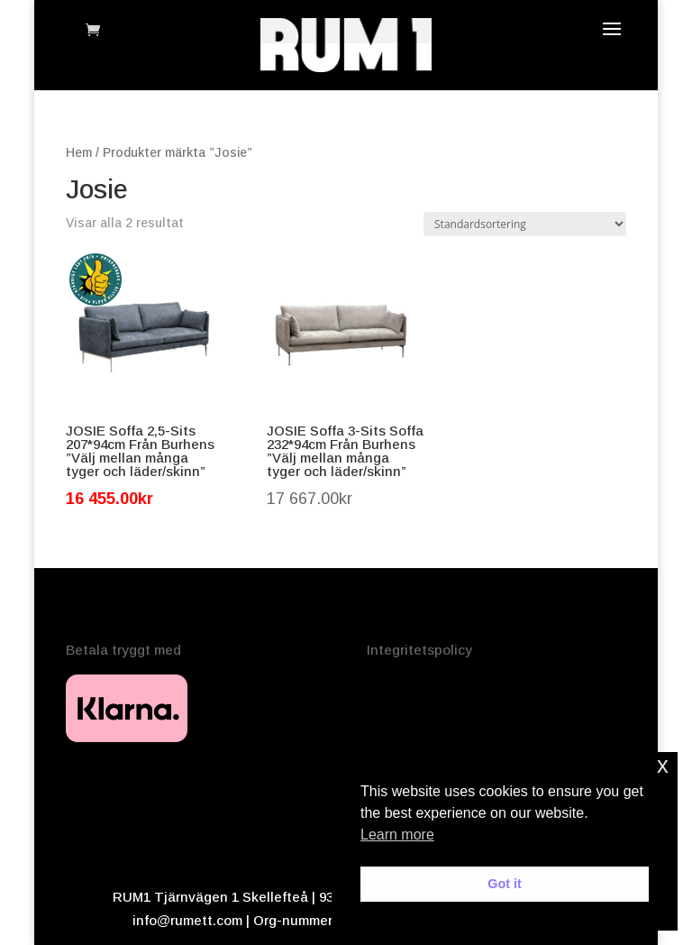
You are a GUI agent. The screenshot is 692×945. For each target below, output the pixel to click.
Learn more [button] (397, 834)
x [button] (663, 765)
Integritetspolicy (419, 649)
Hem (79, 153)
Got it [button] (504, 883)
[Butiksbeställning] (524, 224)
